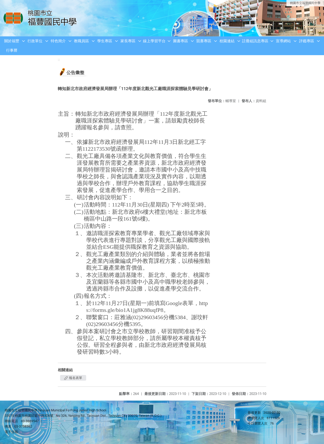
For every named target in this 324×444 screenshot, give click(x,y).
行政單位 (34, 41)
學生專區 (104, 41)
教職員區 (81, 41)
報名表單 (73, 378)
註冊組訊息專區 (255, 41)
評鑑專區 (306, 41)
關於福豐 (11, 41)
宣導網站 (283, 41)
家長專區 (127, 41)
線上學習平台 (154, 41)
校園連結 (227, 41)
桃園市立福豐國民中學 (305, 3)
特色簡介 (58, 41)
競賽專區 (203, 41)
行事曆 (11, 50)
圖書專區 (180, 41)
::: (59, 59)
